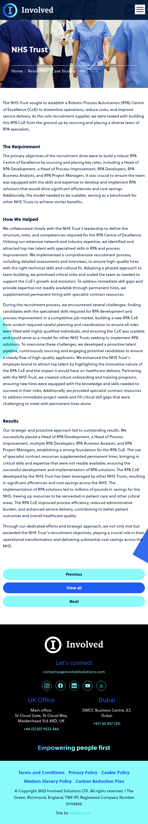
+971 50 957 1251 (107, 723)
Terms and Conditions (41, 772)
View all (74, 588)
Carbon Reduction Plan (100, 781)
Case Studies (63, 71)
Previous (74, 574)
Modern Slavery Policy (48, 781)
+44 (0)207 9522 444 (41, 728)
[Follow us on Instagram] (47, 686)
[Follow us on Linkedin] (74, 686)
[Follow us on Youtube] (88, 686)
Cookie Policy (115, 772)
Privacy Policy (83, 772)
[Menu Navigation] (140, 9)
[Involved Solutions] (28, 10)
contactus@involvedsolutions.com (74, 671)
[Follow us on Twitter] (101, 686)
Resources (37, 71)
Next (74, 601)
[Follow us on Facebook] (60, 686)
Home (17, 71)
